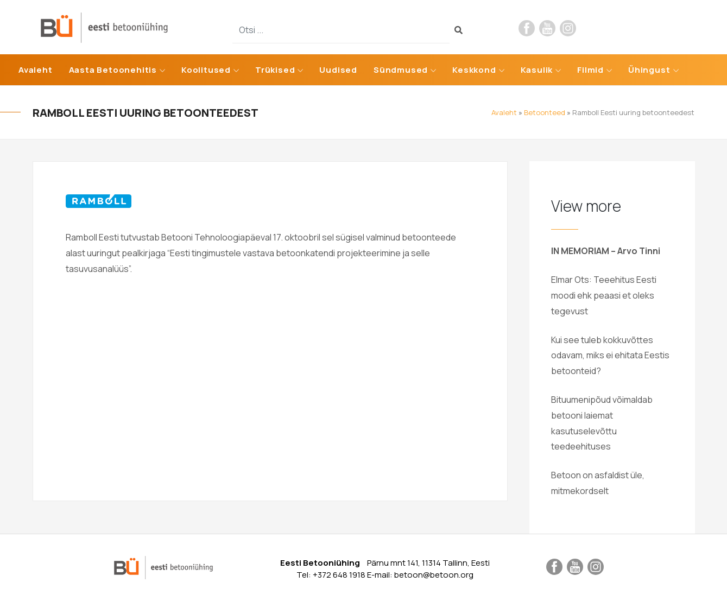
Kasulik (537, 69)
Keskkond (474, 69)
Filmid (590, 69)
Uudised (338, 69)
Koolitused (206, 69)
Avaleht (35, 69)
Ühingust (649, 69)
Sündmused (401, 69)
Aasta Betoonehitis (113, 69)
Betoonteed (544, 112)
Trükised (275, 69)
